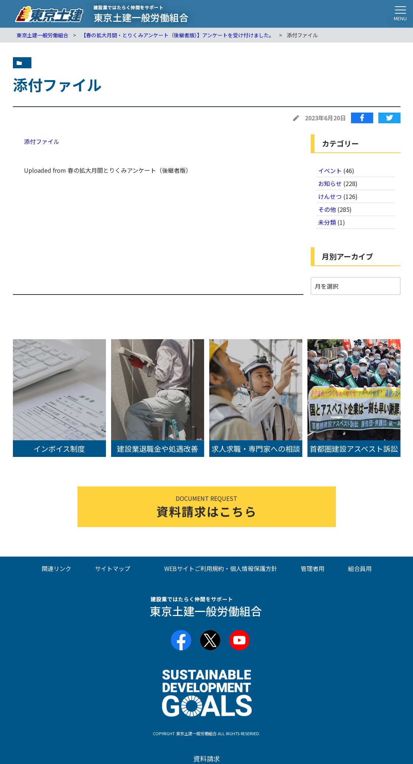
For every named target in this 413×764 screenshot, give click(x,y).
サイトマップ (112, 568)
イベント (330, 170)
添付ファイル (41, 141)
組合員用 (360, 568)
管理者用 (312, 568)
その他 (327, 209)
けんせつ (330, 196)
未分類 (327, 222)
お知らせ (330, 183)
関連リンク (56, 568)
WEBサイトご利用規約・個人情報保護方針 (220, 568)
